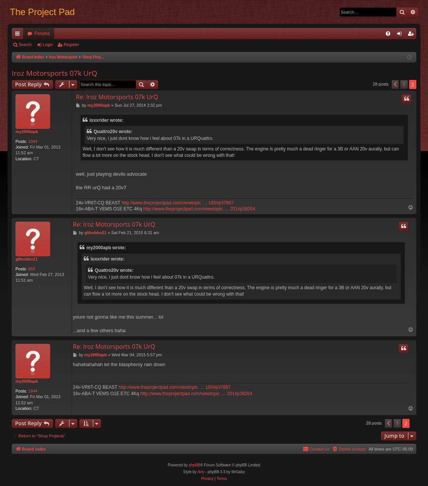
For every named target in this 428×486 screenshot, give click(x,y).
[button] (395, 84)
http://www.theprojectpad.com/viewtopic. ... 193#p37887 (178, 202)
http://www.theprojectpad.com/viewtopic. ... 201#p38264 (199, 209)
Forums (42, 33)
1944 (32, 141)
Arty (201, 472)
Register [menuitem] (412, 35)
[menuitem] (388, 33)
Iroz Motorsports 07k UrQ (54, 73)
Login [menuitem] (401, 35)
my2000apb (26, 131)
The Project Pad (42, 12)
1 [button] (403, 84)
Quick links (19, 35)
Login (48, 44)
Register (71, 44)
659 (31, 269)
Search (25, 44)
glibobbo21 (26, 259)
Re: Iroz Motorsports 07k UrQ (117, 97)
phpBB (194, 465)
